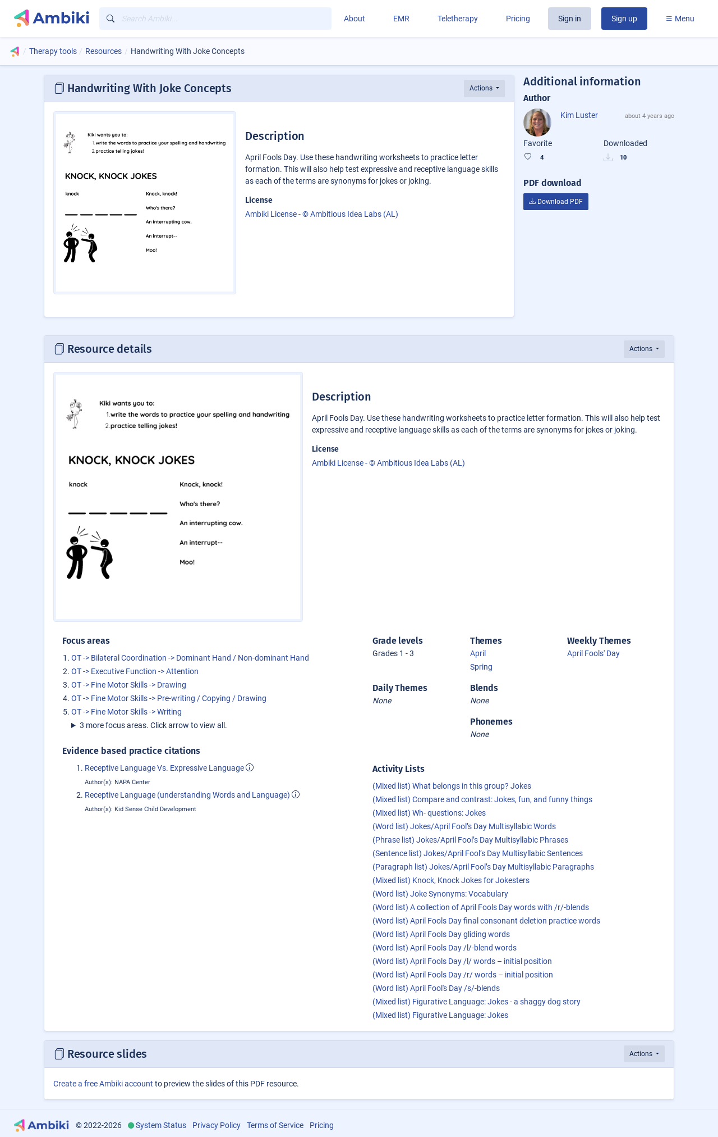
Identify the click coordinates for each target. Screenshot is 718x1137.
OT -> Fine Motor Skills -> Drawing (128, 684)
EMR (401, 18)
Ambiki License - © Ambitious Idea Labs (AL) (321, 214)
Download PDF (556, 202)
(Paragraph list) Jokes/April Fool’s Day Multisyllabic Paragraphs (483, 866)
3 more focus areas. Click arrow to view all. (153, 725)
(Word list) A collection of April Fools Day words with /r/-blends (480, 907)
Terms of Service (275, 1125)
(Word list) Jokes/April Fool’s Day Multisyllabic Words (464, 826)
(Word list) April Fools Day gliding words (441, 934)
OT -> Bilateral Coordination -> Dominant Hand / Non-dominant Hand (190, 657)
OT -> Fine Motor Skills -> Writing (126, 711)
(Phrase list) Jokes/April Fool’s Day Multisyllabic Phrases (470, 839)
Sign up (624, 18)
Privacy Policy (216, 1125)
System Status (161, 1125)
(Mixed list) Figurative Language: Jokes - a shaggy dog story (476, 1001)
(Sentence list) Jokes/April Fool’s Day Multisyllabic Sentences (477, 853)
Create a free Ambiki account (103, 1083)
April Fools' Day (593, 653)
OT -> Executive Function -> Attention (135, 671)
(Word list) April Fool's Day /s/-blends (436, 988)
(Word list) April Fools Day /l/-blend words (444, 947)
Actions (482, 88)
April (478, 653)
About (354, 18)
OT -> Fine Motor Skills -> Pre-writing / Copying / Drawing (168, 698)
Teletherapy (458, 18)
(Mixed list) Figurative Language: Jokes (440, 1015)
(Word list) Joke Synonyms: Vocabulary (440, 893)
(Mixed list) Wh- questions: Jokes (429, 812)
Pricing (518, 18)
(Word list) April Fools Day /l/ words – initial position (462, 961)
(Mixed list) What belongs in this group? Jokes (451, 785)
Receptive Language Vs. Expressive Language (164, 767)
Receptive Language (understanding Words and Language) (187, 794)
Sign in (569, 18)
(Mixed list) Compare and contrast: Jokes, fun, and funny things (482, 799)
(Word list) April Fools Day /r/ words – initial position (462, 974)
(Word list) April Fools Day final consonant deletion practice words (486, 920)
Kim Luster (579, 115)
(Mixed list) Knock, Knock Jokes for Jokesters (451, 880)
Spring (481, 666)
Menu (679, 18)
